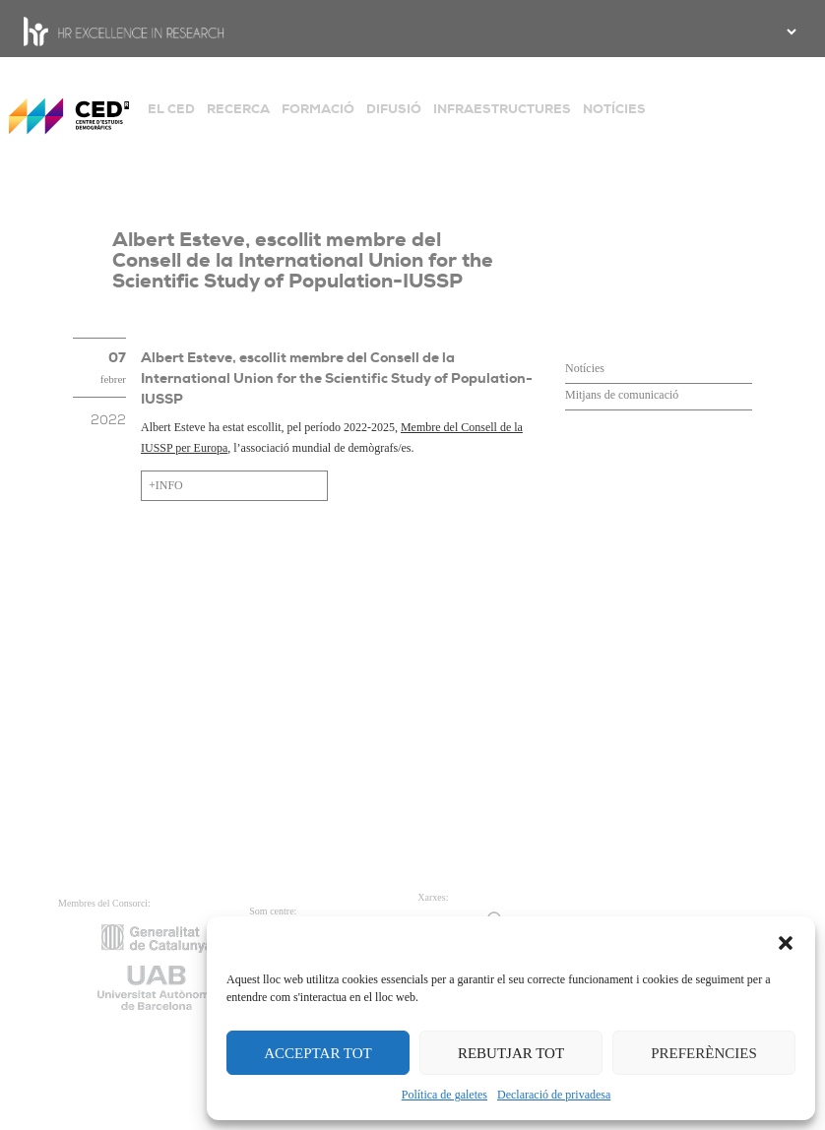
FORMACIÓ (318, 108)
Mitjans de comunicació (621, 395)
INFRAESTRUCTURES (502, 108)
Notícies (584, 368)
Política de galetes (444, 1094)
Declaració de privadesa (553, 1094)
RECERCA (238, 108)
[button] (785, 941)
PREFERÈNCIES (704, 1053)
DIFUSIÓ (393, 108)
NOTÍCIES (614, 108)
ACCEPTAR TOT (318, 1053)
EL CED (171, 108)
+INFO (166, 485)
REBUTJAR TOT (511, 1053)
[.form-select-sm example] (789, 31)
